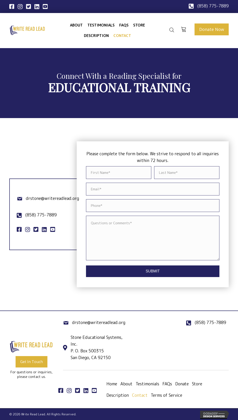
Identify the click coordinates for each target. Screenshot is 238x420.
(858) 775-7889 (213, 6)
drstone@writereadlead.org (52, 198)
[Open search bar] (171, 30)
